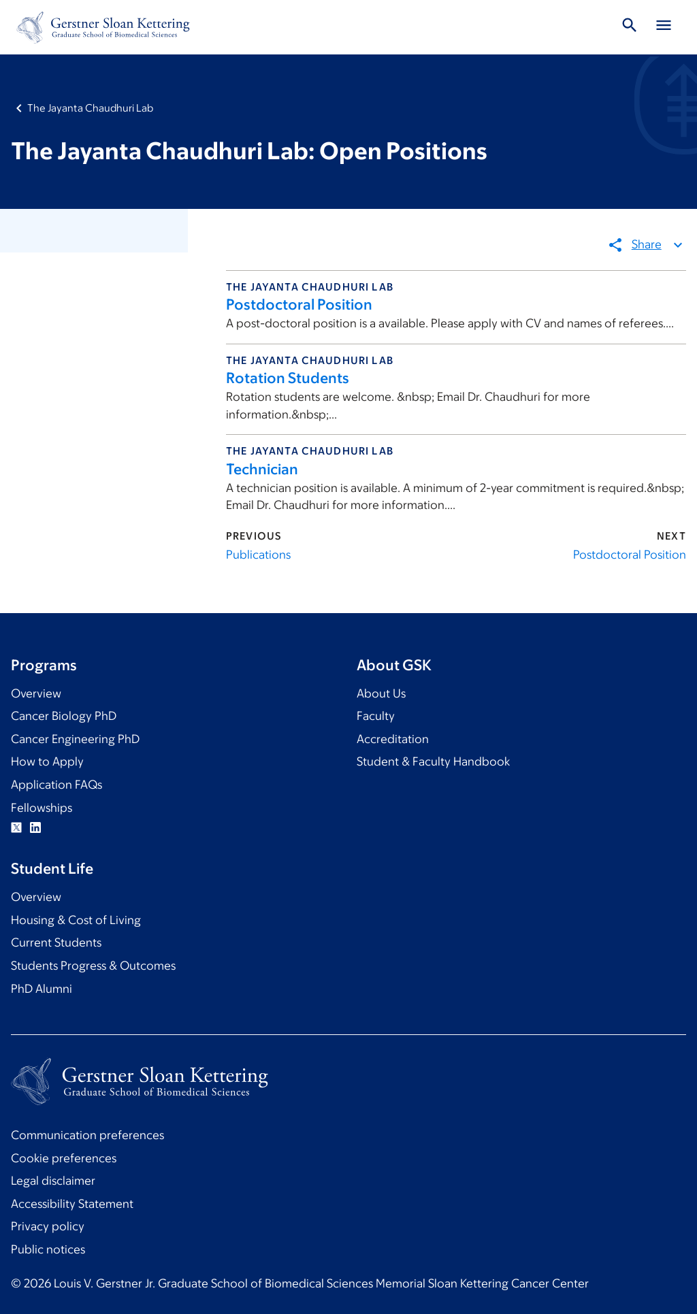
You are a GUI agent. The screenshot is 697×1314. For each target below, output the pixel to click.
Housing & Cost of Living (76, 920)
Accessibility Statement (72, 1204)
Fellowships (41, 808)
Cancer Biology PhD (63, 716)
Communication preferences (87, 1135)
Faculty (376, 716)
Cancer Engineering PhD (75, 739)
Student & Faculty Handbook (433, 761)
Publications (258, 554)
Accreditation (393, 739)
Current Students (56, 942)
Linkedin (35, 827)
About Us (381, 693)
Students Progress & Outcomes (93, 965)
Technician (262, 469)
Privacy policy (47, 1226)
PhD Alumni (41, 989)
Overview (36, 693)
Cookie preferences (63, 1158)
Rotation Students (287, 378)
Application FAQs (56, 784)
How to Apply (47, 761)
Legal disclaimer (53, 1180)
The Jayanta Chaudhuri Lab (90, 108)
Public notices (48, 1249)
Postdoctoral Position (299, 304)
